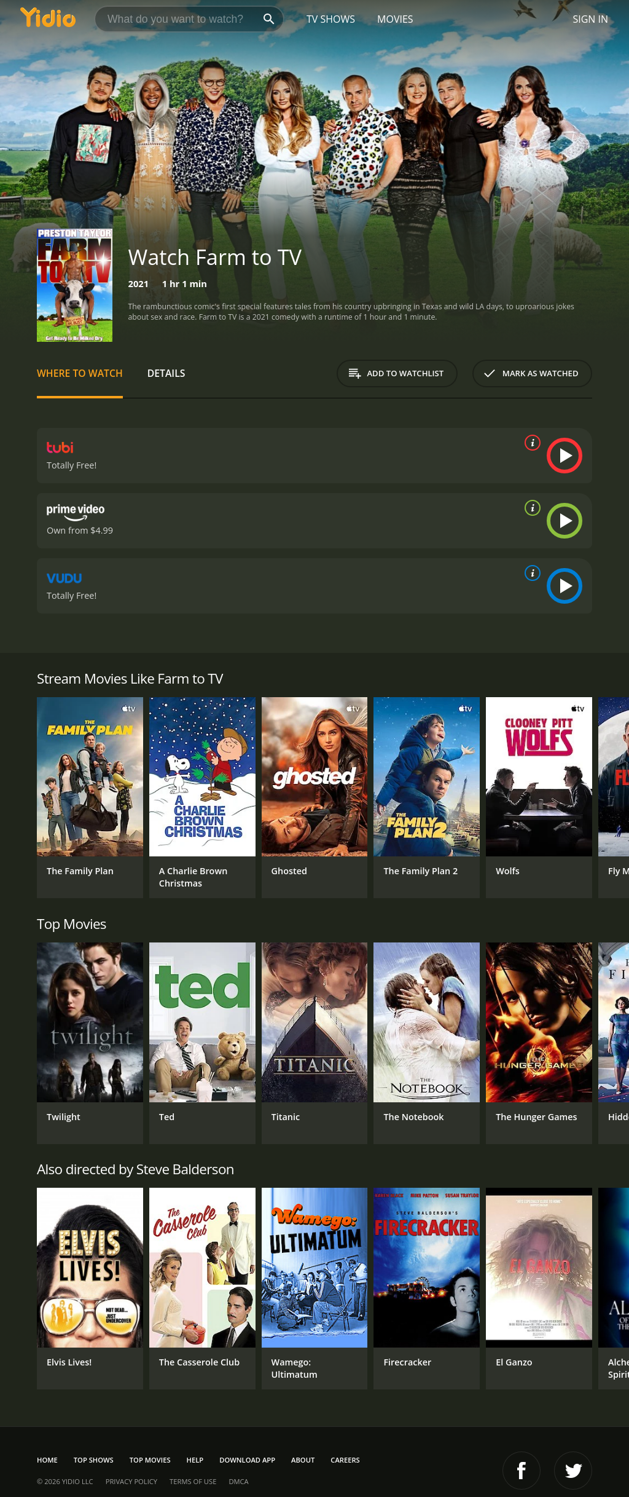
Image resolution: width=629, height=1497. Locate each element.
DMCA (238, 1481)
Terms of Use (193, 1481)
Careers (344, 1459)
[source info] (530, 443)
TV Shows (331, 19)
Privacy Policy (131, 1481)
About (302, 1459)
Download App (247, 1459)
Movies (395, 19)
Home (47, 1459)
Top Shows (94, 1459)
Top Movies (150, 1459)
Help (195, 1459)
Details (166, 373)
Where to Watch (80, 373)
